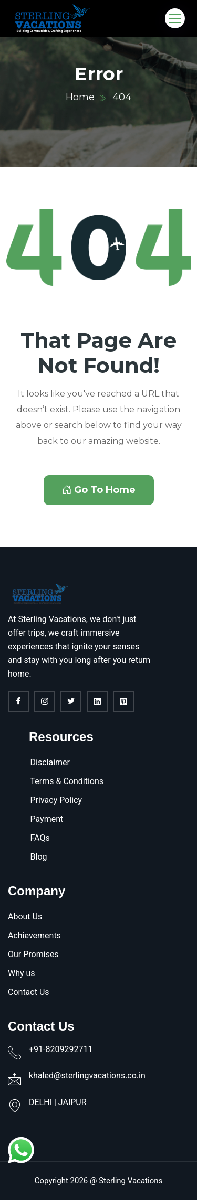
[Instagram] (44, 701)
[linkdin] (97, 701)
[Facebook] (18, 701)
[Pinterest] (123, 701)
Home (80, 97)
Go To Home (99, 490)
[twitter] (70, 701)
